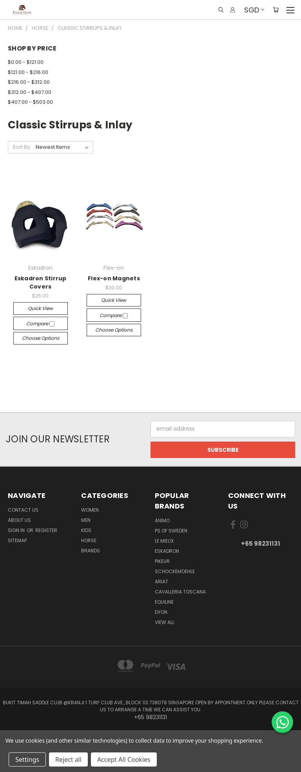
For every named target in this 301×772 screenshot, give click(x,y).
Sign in (17, 530)
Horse (88, 540)
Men (86, 520)
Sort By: (22, 147)
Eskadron (167, 551)
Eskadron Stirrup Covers (41, 282)
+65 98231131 (260, 543)
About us (19, 520)
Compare (40, 323)
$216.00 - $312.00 (29, 82)
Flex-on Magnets (114, 278)
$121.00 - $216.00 (28, 72)
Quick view (40, 308)
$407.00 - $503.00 (30, 102)
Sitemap (17, 540)
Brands (90, 550)
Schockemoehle (175, 571)
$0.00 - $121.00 (26, 62)
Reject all (68, 759)
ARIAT (161, 581)
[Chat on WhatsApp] (282, 722)
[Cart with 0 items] (276, 10)
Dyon (161, 612)
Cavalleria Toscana (180, 591)
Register (46, 530)
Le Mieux (164, 541)
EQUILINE (164, 602)
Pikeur (162, 561)
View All (164, 622)
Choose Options (40, 338)
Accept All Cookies (123, 759)
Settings (27, 759)
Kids (86, 530)
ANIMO (162, 520)
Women (90, 510)
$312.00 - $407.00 (29, 92)
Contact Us (23, 510)
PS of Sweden (171, 530)
